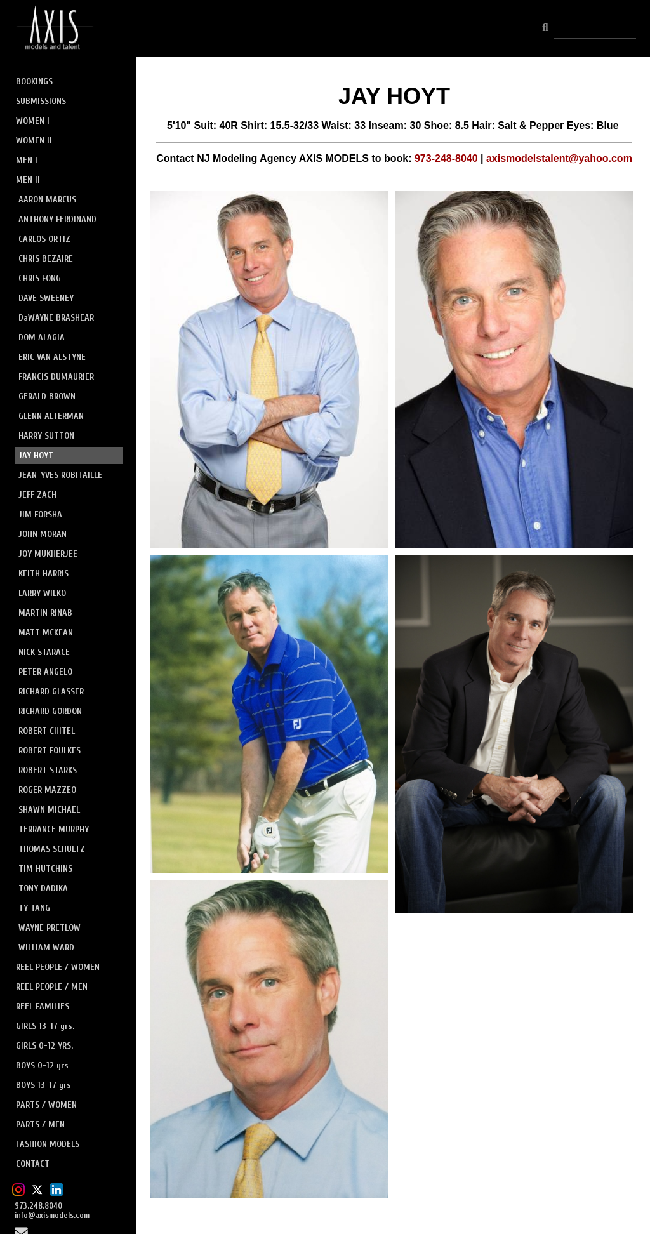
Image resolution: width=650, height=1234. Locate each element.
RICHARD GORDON (50, 711)
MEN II (28, 180)
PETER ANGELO (45, 672)
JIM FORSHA (40, 514)
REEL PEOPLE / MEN (52, 986)
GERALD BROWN (47, 396)
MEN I (26, 160)
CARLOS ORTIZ (44, 239)
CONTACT (33, 1163)
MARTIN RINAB (45, 612)
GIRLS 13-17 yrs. (45, 1026)
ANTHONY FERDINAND (57, 219)
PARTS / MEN (40, 1124)
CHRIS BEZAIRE (45, 258)
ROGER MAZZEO (47, 790)
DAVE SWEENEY (46, 298)
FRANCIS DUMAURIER (56, 376)
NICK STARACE (44, 652)
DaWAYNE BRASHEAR (56, 317)
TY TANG (34, 908)
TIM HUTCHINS (45, 868)
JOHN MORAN (42, 534)
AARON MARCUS (47, 199)
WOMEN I (33, 121)
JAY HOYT (35, 455)
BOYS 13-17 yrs (43, 1085)
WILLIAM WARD (46, 947)
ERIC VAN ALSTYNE (52, 357)
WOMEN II (34, 140)
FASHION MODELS (47, 1144)
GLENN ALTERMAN (51, 416)
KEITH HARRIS (43, 573)
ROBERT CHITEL (46, 731)
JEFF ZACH (37, 494)
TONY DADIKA (43, 888)
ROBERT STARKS (47, 770)
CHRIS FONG (39, 278)
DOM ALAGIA (41, 337)
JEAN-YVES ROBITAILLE (60, 475)
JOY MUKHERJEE (47, 553)
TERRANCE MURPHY (53, 829)
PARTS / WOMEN (46, 1104)
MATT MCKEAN (45, 632)
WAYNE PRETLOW (49, 927)
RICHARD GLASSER (51, 691)
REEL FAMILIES (42, 1006)
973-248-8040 (446, 158)
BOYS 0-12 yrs (42, 1065)
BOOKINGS (34, 81)
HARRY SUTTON (46, 435)
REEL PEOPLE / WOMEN (58, 967)
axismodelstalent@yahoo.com (559, 158)
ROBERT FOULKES (49, 750)
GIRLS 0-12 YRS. (44, 1045)
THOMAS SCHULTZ (51, 849)
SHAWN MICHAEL (49, 809)
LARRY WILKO (42, 593)
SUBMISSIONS (41, 101)
